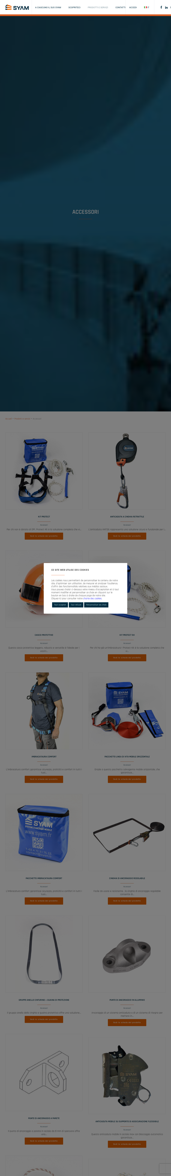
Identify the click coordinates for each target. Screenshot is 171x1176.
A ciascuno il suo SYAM (48, 7)
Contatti (120, 7)
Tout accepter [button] (60, 604)
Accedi (133, 7)
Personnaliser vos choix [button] (96, 604)
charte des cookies (92, 598)
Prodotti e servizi (98, 7)
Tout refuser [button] (76, 604)
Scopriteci (74, 7)
